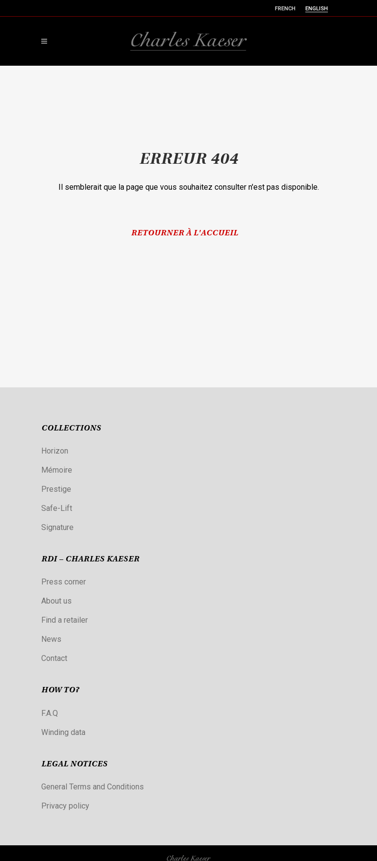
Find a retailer (64, 620)
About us (56, 601)
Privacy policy (65, 805)
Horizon (54, 451)
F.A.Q (49, 713)
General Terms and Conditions (92, 786)
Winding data (63, 732)
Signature (57, 527)
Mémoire (56, 470)
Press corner (63, 581)
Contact (54, 658)
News (51, 639)
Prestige (56, 489)
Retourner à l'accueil (184, 233)
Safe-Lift (56, 508)
